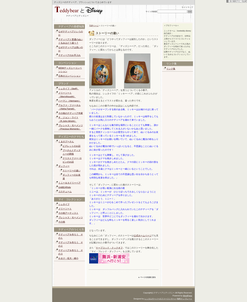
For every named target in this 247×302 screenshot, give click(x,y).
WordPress (187, 296)
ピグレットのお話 (71, 146)
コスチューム (65, 191)
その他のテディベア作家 (70, 113)
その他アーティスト (68, 213)
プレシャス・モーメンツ (70, 217)
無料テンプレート (184, 299)
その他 (61, 222)
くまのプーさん (66, 141)
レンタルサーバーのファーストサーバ (160, 299)
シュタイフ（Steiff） (68, 88)
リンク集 (170, 68)
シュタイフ (63, 204)
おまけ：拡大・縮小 (68, 258)
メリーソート (65, 208)
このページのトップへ (148, 277)
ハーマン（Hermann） (69, 101)
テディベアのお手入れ (69, 55)
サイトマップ (187, 7)
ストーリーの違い (71, 170)
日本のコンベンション (69, 76)
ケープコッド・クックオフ (109, 247)
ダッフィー (63, 166)
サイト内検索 (151, 11)
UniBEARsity (64, 187)
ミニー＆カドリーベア (69, 183)
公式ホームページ (143, 235)
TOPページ (94, 26)
